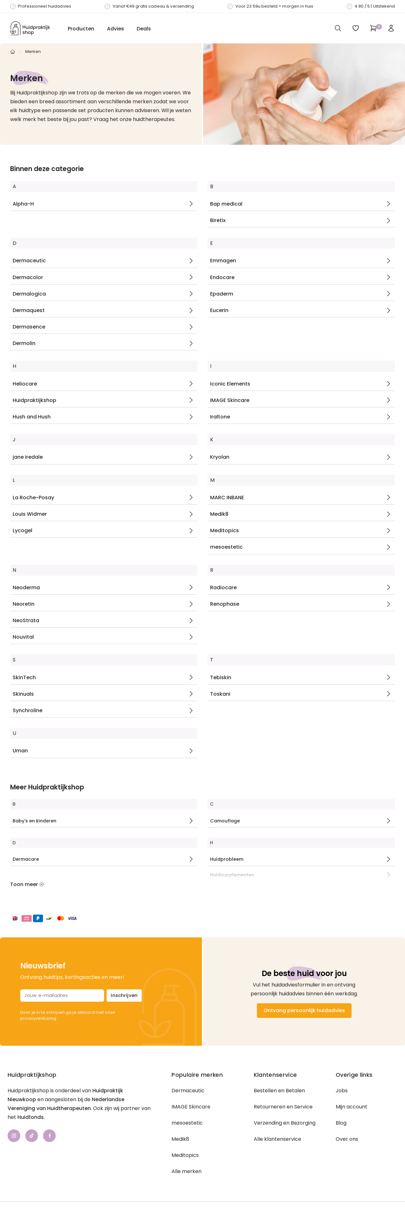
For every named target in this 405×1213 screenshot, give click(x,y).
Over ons (347, 1139)
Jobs (342, 1090)
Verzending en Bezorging (284, 1123)
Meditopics (185, 1155)
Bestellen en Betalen (279, 1090)
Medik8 (180, 1139)
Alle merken (186, 1171)
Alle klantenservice (277, 1139)
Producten (81, 28)
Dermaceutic (187, 1090)
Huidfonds (30, 1117)
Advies (115, 28)
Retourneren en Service (283, 1106)
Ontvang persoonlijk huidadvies (304, 1010)
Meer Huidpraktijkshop (47, 787)
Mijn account (351, 1106)
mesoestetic (187, 1123)
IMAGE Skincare (190, 1106)
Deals (144, 28)
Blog (341, 1123)
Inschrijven (124, 995)
